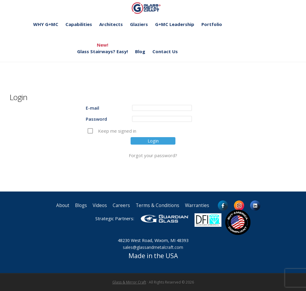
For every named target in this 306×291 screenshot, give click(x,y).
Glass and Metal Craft (152, 8)
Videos (100, 205)
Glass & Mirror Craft (129, 282)
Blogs (81, 205)
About (62, 205)
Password (96, 119)
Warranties (197, 205)
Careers (121, 205)
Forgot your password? (153, 155)
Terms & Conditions (157, 205)
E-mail (92, 108)
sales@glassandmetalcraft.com (153, 247)
